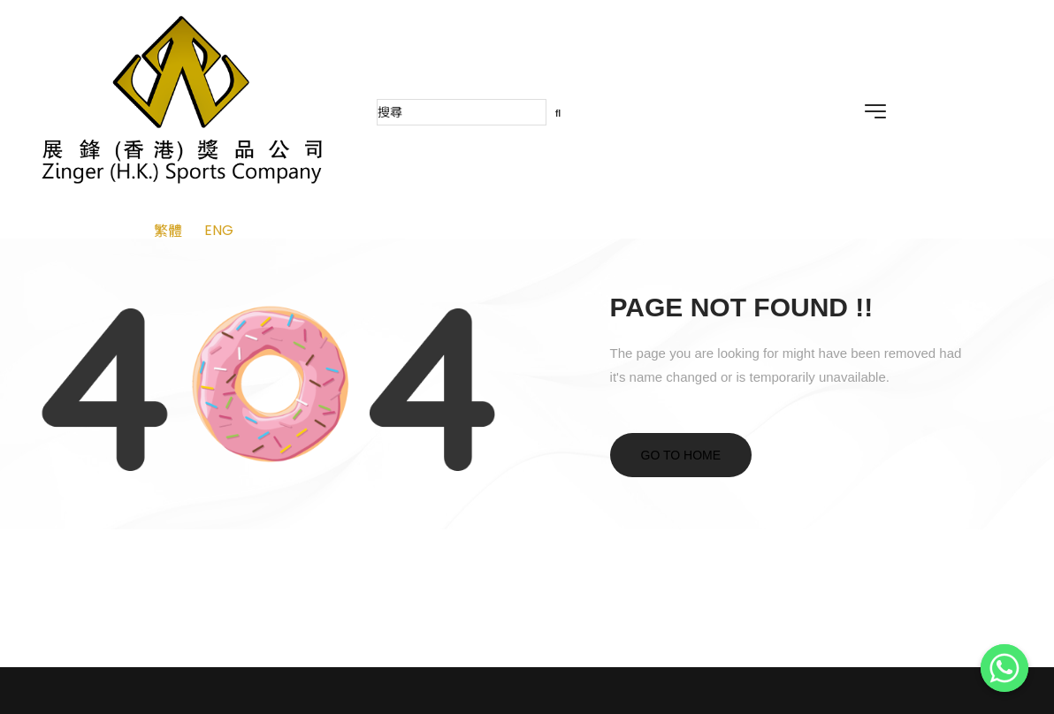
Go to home (681, 455)
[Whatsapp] (1004, 668)
